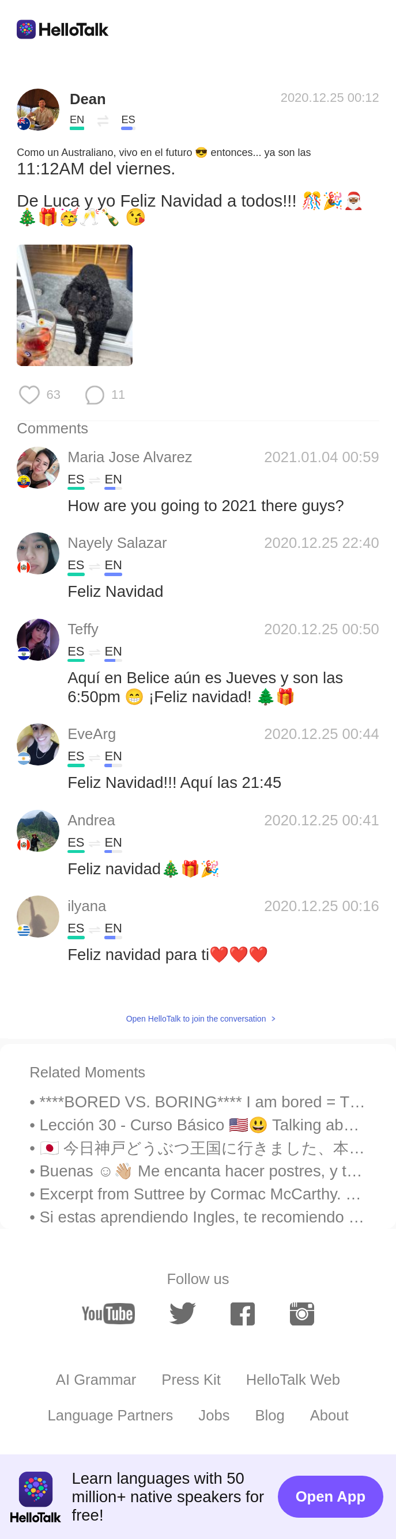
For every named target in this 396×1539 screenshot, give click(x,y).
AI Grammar (96, 1380)
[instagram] (302, 1313)
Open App (330, 1496)
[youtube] (108, 1313)
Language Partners (110, 1415)
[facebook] (243, 1313)
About (329, 1415)
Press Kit (191, 1380)
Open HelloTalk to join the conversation (196, 1018)
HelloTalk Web (293, 1380)
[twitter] (182, 1313)
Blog (269, 1415)
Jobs (213, 1415)
